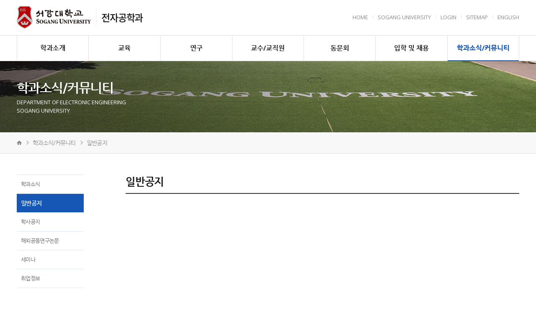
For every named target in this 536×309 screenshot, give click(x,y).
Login (448, 17)
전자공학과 (122, 17)
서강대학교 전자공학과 (54, 17)
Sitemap (477, 17)
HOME (360, 17)
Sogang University (404, 17)
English (508, 17)
